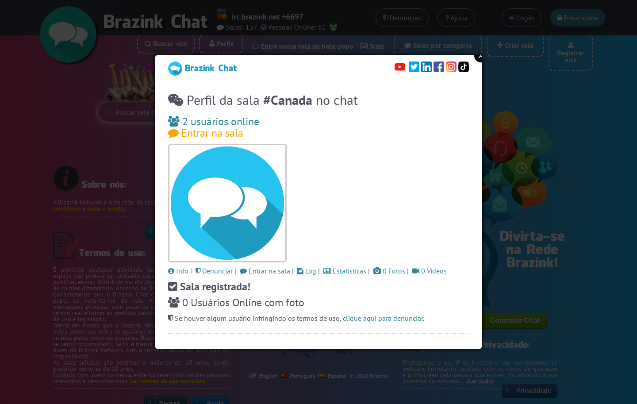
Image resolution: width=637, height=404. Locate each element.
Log (306, 270)
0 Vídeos (429, 270)
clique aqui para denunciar (383, 318)
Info (178, 270)
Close (480, 55)
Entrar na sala (205, 133)
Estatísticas (344, 270)
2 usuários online (213, 121)
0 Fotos (389, 270)
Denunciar (214, 270)
